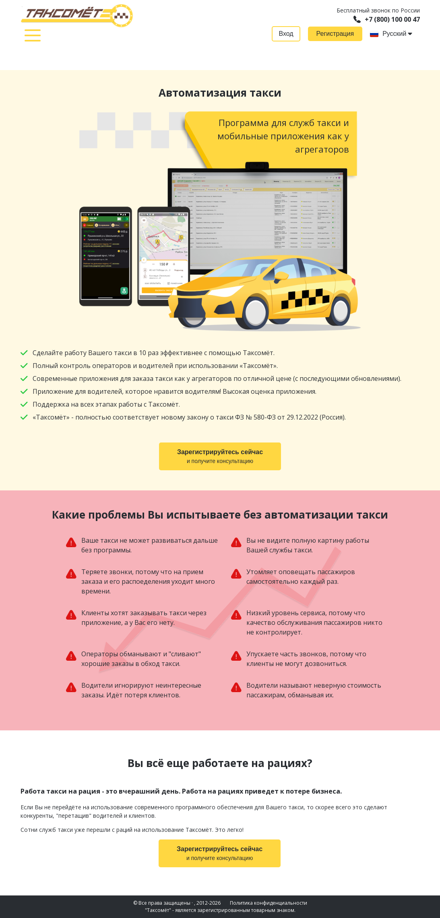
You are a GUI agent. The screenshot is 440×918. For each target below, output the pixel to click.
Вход (286, 33)
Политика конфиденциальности (268, 902)
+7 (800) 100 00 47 (386, 19)
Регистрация (335, 33)
